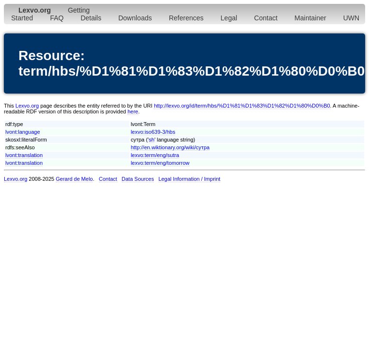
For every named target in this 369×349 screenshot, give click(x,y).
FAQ (57, 18)
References (186, 18)
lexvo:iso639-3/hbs (153, 132)
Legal (229, 18)
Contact (265, 18)
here (133, 111)
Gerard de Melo (74, 179)
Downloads (135, 18)
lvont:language (22, 132)
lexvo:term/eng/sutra (155, 155)
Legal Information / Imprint (190, 179)
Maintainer (310, 18)
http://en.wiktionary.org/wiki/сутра (170, 147)
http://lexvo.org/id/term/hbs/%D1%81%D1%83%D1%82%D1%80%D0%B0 (242, 106)
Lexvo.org (27, 106)
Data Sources (138, 179)
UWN (351, 18)
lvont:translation (24, 155)
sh (152, 140)
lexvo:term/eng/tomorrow (160, 163)
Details (90, 18)
